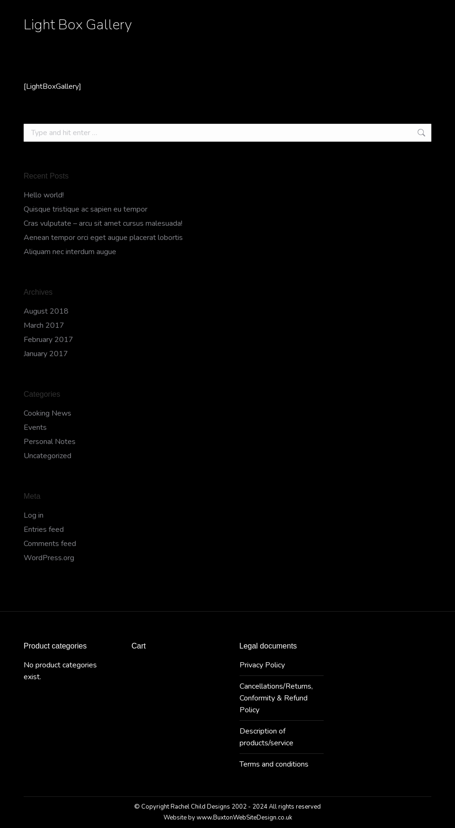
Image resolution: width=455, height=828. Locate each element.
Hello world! (44, 195)
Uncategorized (47, 456)
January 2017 (46, 354)
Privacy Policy (262, 665)
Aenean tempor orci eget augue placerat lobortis (103, 237)
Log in (33, 515)
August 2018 (46, 311)
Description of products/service (266, 737)
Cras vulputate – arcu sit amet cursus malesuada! (103, 223)
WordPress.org (49, 558)
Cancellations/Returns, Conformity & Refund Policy (276, 698)
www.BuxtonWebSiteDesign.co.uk (244, 817)
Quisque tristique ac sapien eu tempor (85, 209)
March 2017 (44, 325)
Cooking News (47, 413)
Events (35, 427)
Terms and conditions (274, 764)
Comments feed (50, 543)
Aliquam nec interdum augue (70, 252)
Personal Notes (50, 441)
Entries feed (44, 529)
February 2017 (48, 339)
